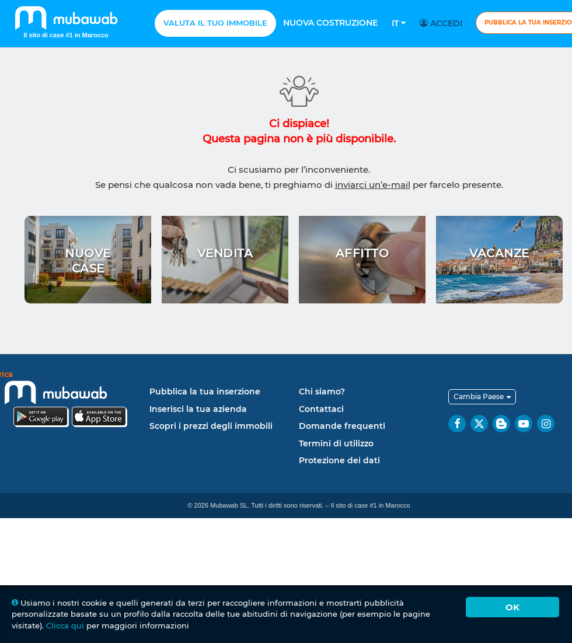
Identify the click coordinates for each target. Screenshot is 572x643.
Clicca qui (65, 625)
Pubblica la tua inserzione (204, 391)
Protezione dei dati (339, 460)
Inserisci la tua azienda (198, 409)
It (399, 23)
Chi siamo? (322, 391)
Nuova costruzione (330, 23)
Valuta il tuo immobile (215, 22)
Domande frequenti (342, 426)
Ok (512, 607)
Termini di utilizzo (336, 443)
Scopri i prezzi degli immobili (211, 426)
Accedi (443, 23)
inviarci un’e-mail (372, 184)
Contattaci (321, 409)
